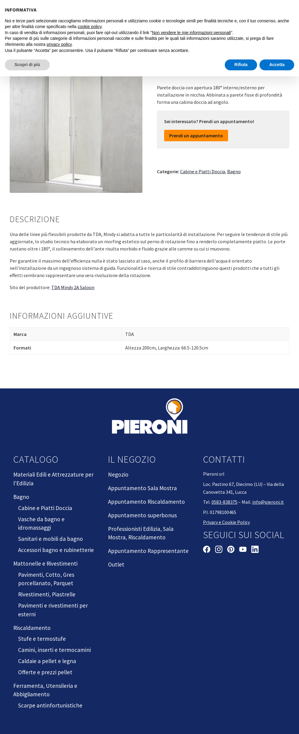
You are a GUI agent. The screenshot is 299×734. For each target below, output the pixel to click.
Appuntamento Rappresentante (148, 550)
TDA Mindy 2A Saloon (72, 287)
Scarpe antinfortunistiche (50, 705)
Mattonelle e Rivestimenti (45, 563)
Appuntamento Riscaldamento (146, 501)
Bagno (234, 171)
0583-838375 (224, 502)
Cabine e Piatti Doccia (202, 171)
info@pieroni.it (268, 502)
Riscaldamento (32, 627)
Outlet (116, 564)
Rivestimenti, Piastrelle (46, 594)
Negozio (118, 474)
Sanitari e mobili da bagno (50, 538)
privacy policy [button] (59, 44)
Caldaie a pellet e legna (47, 661)
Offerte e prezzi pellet (45, 672)
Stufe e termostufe (42, 638)
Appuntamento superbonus (142, 515)
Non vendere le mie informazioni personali (191, 32)
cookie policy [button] (89, 26)
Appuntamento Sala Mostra (142, 488)
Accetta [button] (277, 64)
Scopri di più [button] (27, 64)
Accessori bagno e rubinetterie (56, 550)
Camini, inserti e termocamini (54, 649)
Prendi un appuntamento (196, 135)
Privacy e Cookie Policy (226, 522)
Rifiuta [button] (241, 64)
